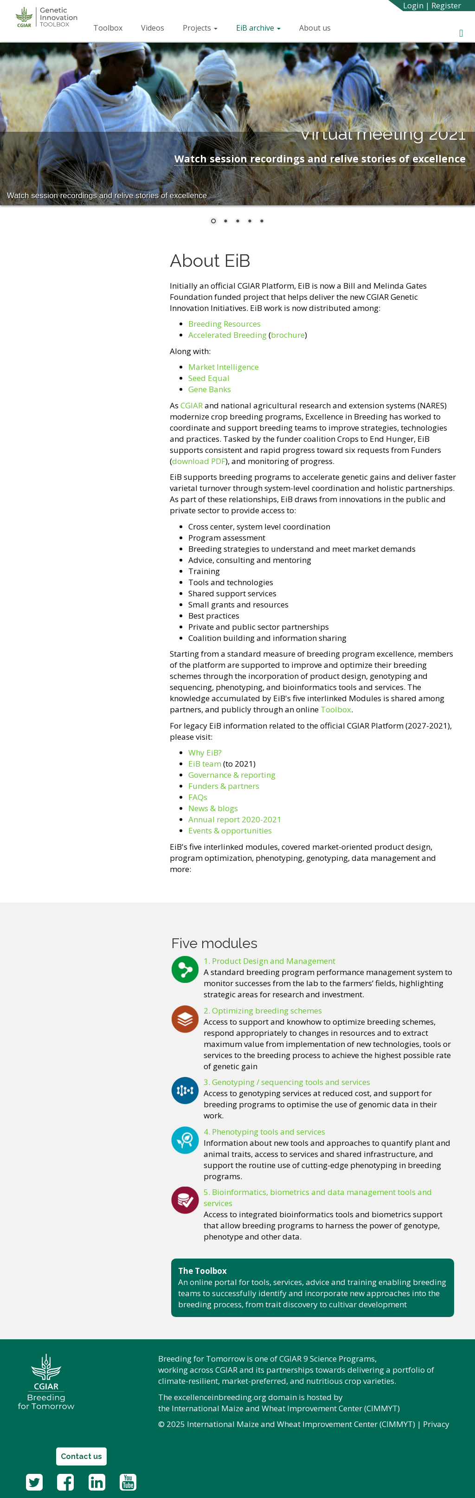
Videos (152, 28)
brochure (288, 334)
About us (315, 28)
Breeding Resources (224, 323)
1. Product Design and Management (269, 961)
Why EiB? (205, 752)
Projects (200, 28)
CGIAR (191, 405)
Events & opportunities (230, 830)
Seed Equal (209, 378)
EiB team (205, 763)
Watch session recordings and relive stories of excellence (320, 158)
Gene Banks (209, 389)
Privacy (436, 1424)
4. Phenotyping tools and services (264, 1131)
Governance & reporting (232, 774)
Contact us (81, 1456)
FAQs (197, 797)
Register (446, 5)
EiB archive (258, 28)
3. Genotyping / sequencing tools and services (287, 1082)
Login (413, 5)
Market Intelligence (223, 367)
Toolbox (107, 28)
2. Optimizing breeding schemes (263, 1010)
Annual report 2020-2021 (235, 819)
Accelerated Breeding (227, 334)
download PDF (198, 461)
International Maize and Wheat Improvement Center (267, 1408)
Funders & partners (223, 786)
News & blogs (213, 808)
